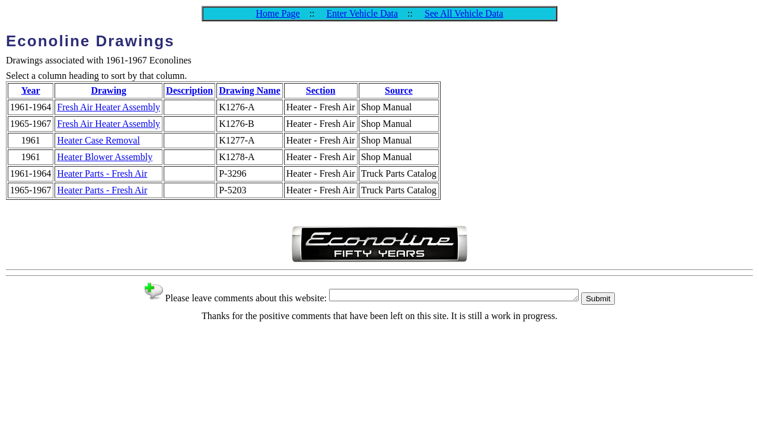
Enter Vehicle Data (362, 13)
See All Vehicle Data (464, 13)
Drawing (108, 90)
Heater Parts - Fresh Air (102, 173)
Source (399, 90)
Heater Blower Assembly (104, 157)
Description (189, 90)
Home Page (277, 13)
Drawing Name (249, 90)
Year (30, 90)
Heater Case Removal (98, 140)
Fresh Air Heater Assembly (108, 107)
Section (321, 90)
